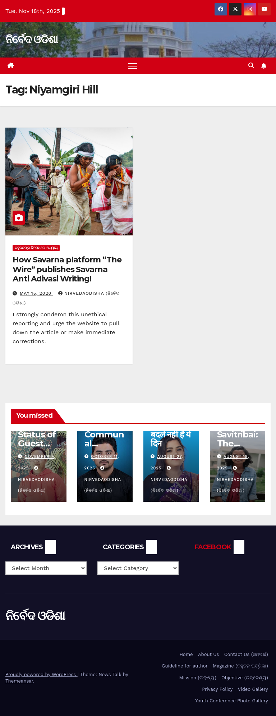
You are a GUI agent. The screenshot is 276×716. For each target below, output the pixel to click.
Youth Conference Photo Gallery (231, 700)
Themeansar (19, 681)
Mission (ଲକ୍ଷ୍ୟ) (197, 677)
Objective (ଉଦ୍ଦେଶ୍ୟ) (244, 677)
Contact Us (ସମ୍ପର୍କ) (246, 654)
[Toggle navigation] (132, 65)
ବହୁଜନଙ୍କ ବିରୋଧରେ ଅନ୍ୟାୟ (36, 248)
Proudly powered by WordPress (41, 674)
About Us (208, 654)
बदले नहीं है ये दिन (170, 439)
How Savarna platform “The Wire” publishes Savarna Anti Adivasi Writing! (67, 269)
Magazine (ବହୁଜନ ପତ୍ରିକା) (240, 666)
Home (186, 654)
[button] (251, 65)
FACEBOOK (213, 547)
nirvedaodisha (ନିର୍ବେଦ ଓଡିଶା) (36, 479)
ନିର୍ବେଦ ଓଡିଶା (31, 39)
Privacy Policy (217, 689)
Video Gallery (253, 689)
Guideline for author (185, 666)
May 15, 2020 (36, 293)
